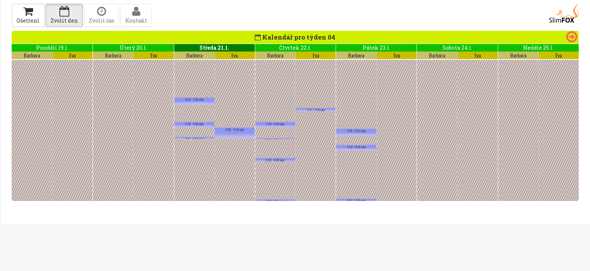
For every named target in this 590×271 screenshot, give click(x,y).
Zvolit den (64, 15)
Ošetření (28, 15)
